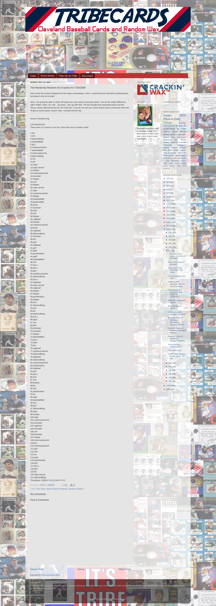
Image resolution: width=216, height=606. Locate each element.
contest (183, 150)
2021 (168, 186)
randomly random (76, 489)
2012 (168, 218)
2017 (168, 200)
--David (42, 485)
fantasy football (170, 148)
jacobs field (175, 166)
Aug (170, 247)
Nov (170, 236)
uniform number (178, 134)
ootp (167, 161)
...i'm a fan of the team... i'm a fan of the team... (176, 256)
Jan (170, 381)
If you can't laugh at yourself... (176, 263)
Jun (170, 363)
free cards (41, 489)
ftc (178, 128)
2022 (168, 182)
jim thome (180, 140)
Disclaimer (87, 75)
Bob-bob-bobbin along (174, 307)
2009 (168, 229)
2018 (168, 197)
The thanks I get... (175, 350)
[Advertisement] (108, 52)
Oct (170, 240)
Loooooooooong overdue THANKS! (176, 313)
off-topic (182, 148)
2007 (168, 389)
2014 (168, 211)
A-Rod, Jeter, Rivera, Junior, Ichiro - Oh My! (176, 356)
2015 (168, 208)
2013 (168, 215)
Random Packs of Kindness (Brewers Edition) (177, 330)
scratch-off (180, 125)
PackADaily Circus (178, 161)
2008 (168, 386)
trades (168, 115)
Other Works (47, 75)
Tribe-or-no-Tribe (68, 75)
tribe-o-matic (169, 155)
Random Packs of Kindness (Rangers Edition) (176, 338)
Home (33, 75)
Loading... (141, 146)
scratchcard (169, 128)
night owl (182, 153)
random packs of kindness (57, 489)
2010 (168, 226)
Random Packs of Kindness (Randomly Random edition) (176, 321)
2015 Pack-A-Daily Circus (175, 119)
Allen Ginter (173, 150)
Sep (170, 243)
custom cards (169, 137)
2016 (168, 204)
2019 (168, 193)
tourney (182, 123)
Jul (170, 251)
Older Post (124, 569)
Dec (170, 232)
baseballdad (181, 155)
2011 (168, 222)
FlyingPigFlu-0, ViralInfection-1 (175, 345)
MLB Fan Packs (170, 158)
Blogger (123, 599)
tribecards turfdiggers (175, 145)
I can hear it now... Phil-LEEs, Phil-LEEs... (175, 270)
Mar (170, 374)
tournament (169, 125)
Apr (170, 370)
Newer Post (37, 569)
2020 (168, 189)
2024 (168, 178)
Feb (170, 377)
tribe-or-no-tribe (170, 153)
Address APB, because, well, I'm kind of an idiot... (176, 284)
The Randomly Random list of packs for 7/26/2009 (175, 293)
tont (165, 150)
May (171, 367)
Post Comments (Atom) (51, 575)
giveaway (167, 140)
